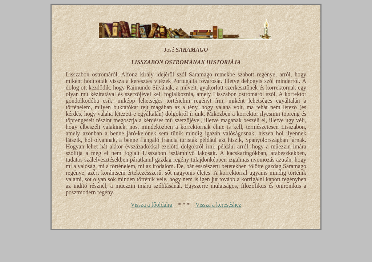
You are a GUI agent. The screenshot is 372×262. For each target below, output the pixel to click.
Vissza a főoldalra (152, 205)
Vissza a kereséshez (218, 205)
